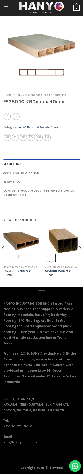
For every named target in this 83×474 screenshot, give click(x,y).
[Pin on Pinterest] (39, 137)
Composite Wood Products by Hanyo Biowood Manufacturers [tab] (38, 193)
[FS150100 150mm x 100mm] (62, 246)
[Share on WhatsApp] (7, 137)
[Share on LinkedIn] (47, 137)
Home (7, 95)
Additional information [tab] (21, 173)
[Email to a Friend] (31, 137)
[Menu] (6, 7)
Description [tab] (12, 164)
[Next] (80, 256)
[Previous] (3, 256)
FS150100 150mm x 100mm (57, 273)
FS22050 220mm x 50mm (17, 273)
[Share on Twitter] (23, 137)
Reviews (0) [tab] (11, 182)
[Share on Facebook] (15, 137)
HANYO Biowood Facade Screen (41, 95)
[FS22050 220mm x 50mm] (21, 246)
